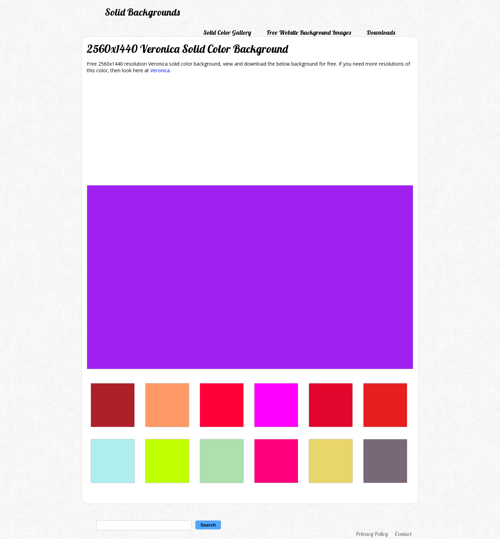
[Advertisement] (250, 130)
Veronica (160, 70)
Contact (403, 533)
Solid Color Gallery (227, 32)
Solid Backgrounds (142, 12)
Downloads (381, 32)
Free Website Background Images (309, 32)
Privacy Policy (372, 533)
